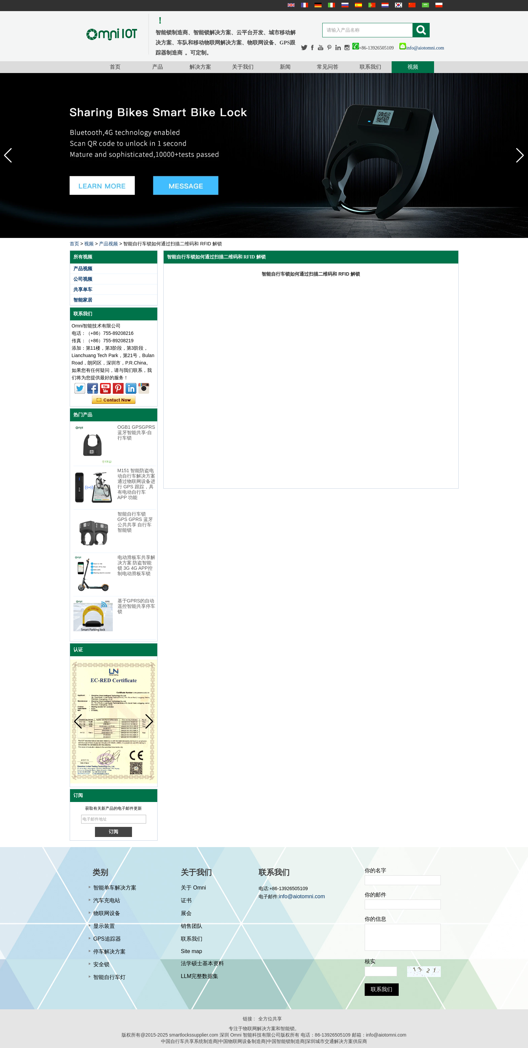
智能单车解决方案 (114, 887)
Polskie (438, 5)
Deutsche (317, 5)
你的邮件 (375, 895)
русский (344, 5)
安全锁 (101, 964)
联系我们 (370, 67)
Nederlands (384, 5)
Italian (330, 5)
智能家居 (82, 300)
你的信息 (375, 919)
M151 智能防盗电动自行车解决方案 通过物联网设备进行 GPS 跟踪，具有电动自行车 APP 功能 (136, 484)
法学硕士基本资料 (202, 963)
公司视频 (82, 279)
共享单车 (82, 289)
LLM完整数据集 (199, 976)
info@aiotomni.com (421, 47)
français (303, 5)
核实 (370, 961)
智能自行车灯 (109, 977)
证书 (186, 900)
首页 (115, 67)
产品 (157, 67)
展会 (186, 913)
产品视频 (108, 243)
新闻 (285, 67)
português (371, 5)
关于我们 (243, 67)
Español (357, 5)
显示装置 (104, 926)
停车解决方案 (109, 951)
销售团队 (191, 926)
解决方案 (200, 67)
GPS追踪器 (107, 939)
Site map (191, 951)
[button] (520, 155)
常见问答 (327, 67)
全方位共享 (270, 1018)
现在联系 (113, 400)
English (290, 5)
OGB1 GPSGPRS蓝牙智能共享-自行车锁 (136, 432)
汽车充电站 (106, 900)
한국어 (397, 5)
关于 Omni (193, 887)
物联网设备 (106, 913)
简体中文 (411, 5)
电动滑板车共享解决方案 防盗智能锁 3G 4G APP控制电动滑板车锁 (136, 565)
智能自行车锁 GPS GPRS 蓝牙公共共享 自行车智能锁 (135, 522)
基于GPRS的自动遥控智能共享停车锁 (136, 606)
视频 (412, 67)
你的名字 (375, 870)
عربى (424, 5)
